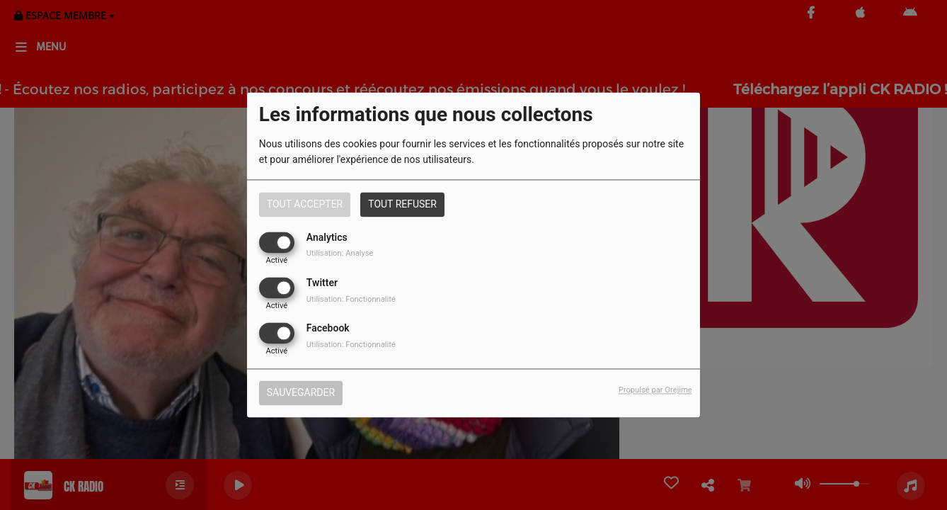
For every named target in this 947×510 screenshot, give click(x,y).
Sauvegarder (301, 393)
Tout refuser (402, 204)
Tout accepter (305, 204)
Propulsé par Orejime (655, 390)
